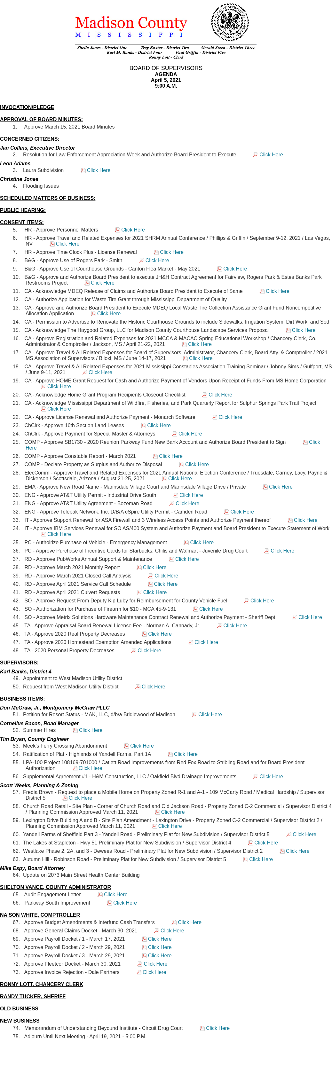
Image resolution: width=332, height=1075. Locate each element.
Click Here (271, 154)
